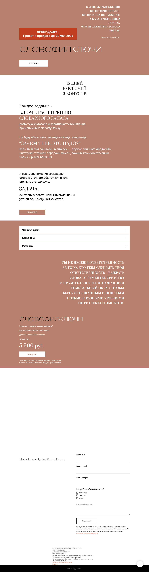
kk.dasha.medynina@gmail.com (42, 459)
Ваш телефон (82, 478)
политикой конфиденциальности (87, 533)
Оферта (54, 564)
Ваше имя (80, 455)
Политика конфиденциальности (62, 562)
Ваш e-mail (81, 466)
